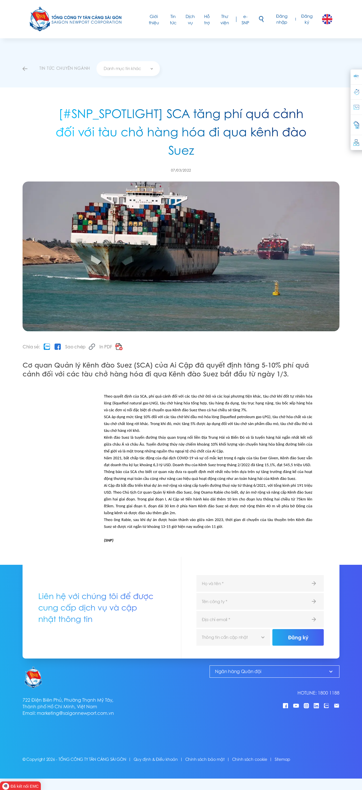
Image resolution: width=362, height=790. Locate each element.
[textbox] (128, 68)
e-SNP (245, 19)
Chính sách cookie (249, 759)
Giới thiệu (154, 19)
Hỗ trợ (207, 19)
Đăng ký (307, 19)
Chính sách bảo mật (205, 759)
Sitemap (282, 759)
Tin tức (173, 19)
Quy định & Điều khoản (156, 759)
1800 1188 (328, 693)
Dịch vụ (190, 19)
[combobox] (128, 68)
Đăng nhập (281, 19)
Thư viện (224, 19)
